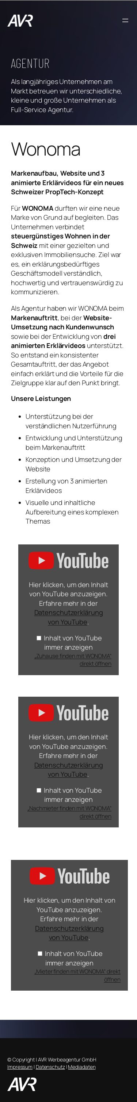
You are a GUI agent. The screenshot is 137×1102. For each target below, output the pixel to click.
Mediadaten (81, 1066)
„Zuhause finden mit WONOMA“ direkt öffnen (72, 660)
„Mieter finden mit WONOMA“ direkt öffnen (77, 975)
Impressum (20, 1066)
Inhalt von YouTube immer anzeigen (73, 643)
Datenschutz (50, 1066)
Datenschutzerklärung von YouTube (68, 617)
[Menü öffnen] (125, 20)
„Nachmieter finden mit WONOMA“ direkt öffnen (69, 812)
